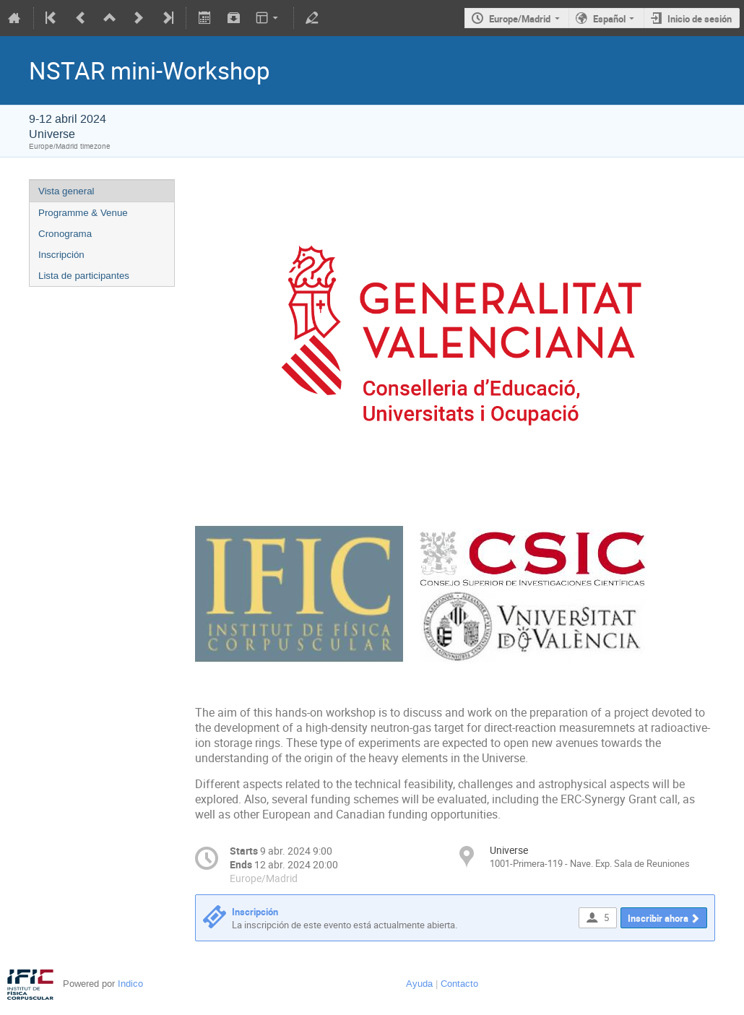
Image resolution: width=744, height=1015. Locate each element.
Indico (130, 983)
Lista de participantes (83, 275)
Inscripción (61, 254)
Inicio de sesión (699, 18)
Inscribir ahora (658, 918)
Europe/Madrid (519, 18)
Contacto (459, 983)
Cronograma (65, 233)
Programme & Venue (83, 212)
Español (609, 18)
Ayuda (419, 983)
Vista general (66, 191)
